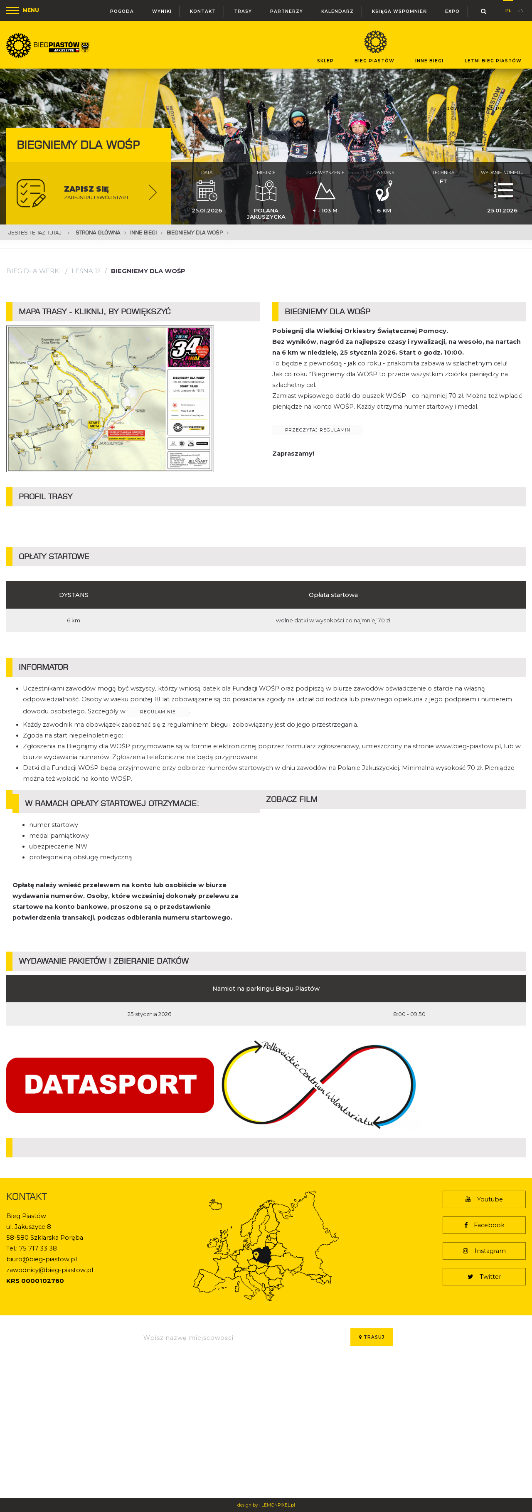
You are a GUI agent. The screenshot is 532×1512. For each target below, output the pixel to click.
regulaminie (158, 712)
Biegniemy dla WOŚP (195, 232)
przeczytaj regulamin (317, 430)
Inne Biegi (143, 232)
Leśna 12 (86, 271)
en (520, 10)
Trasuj (371, 1337)
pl (508, 9)
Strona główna (98, 232)
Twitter (484, 1276)
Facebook (484, 1225)
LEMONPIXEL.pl (278, 1505)
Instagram (484, 1251)
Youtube (484, 1199)
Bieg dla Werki (33, 271)
